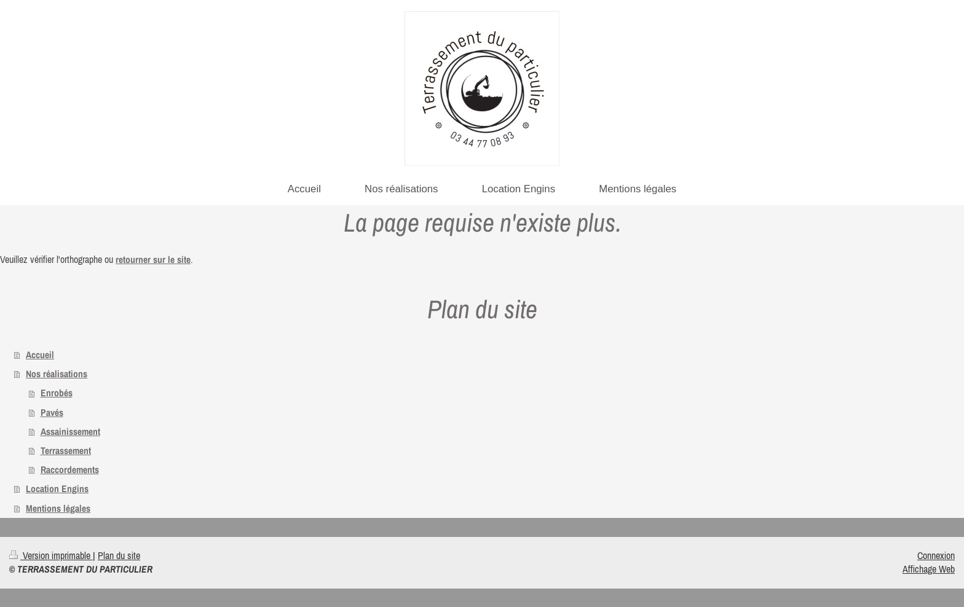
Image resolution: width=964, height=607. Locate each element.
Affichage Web (929, 568)
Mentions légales (58, 508)
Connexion (936, 555)
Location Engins (57, 488)
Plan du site (119, 555)
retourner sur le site (153, 259)
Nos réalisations (56, 373)
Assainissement (70, 431)
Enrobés (57, 392)
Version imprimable (51, 555)
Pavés (52, 412)
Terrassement (66, 450)
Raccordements (70, 469)
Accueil (40, 354)
